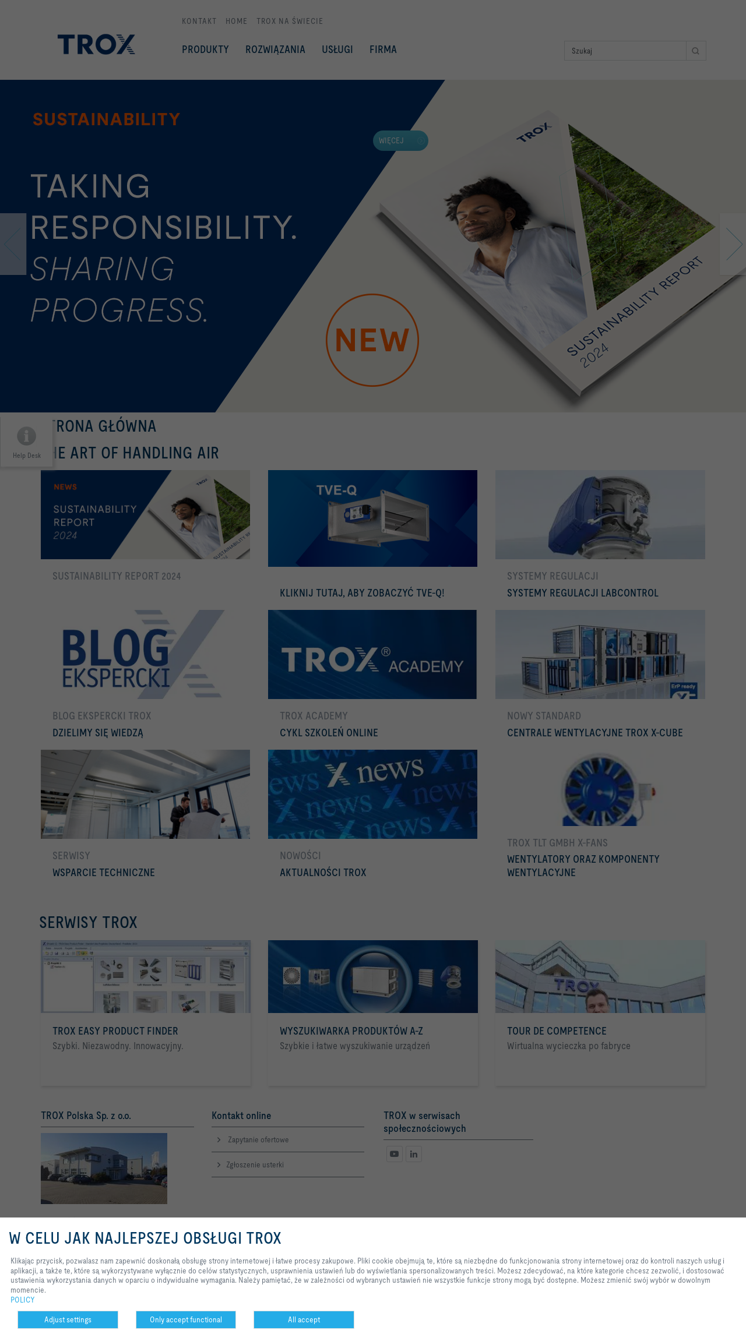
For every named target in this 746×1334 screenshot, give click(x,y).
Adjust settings (68, 1319)
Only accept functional (186, 1319)
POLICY (22, 1299)
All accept (304, 1319)
